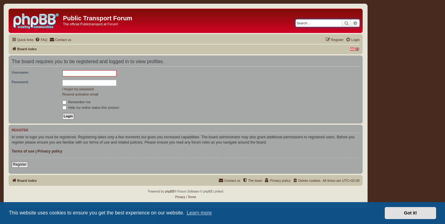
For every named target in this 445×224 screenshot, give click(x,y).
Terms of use (23, 151)
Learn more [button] (199, 212)
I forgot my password (78, 89)
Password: (20, 82)
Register (20, 164)
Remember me (76, 102)
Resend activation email (80, 94)
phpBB (169, 191)
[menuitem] (41, 39)
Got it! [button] (410, 212)
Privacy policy (49, 151)
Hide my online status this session (90, 107)
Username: (20, 72)
